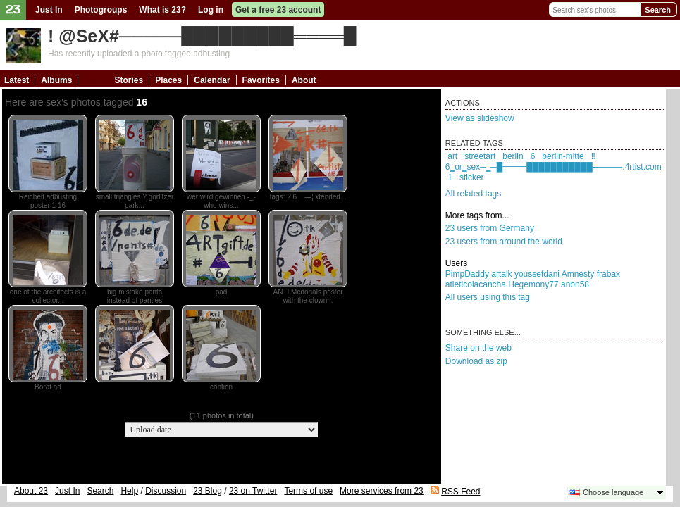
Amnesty (578, 274)
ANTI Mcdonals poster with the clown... (308, 296)
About (304, 80)
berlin (512, 156)
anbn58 (575, 284)
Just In (49, 10)
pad (222, 292)
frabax (608, 274)
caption (221, 387)
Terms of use (308, 491)
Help (129, 491)
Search (658, 10)
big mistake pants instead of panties (134, 296)
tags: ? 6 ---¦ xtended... (308, 197)
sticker (471, 177)
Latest (16, 80)
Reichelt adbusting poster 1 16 (48, 201)
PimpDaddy (467, 274)
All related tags (473, 194)
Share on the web (478, 348)
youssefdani (537, 274)
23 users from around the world (503, 241)
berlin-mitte (562, 156)
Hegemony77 (533, 284)
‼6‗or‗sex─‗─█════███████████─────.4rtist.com (553, 161)
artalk (501, 274)
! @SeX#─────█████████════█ (202, 36)
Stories (128, 80)
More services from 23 (382, 491)
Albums (56, 80)
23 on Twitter (253, 491)
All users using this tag (487, 297)
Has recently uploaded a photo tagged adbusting (139, 53)
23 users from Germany (489, 228)
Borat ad (48, 387)
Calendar (212, 80)
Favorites (261, 80)
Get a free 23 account (278, 10)
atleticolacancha (475, 284)
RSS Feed (460, 491)
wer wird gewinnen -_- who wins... (221, 201)
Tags (93, 80)
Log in (210, 10)
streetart (479, 156)
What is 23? (162, 10)
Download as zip (476, 361)
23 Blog (207, 491)
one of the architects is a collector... (48, 296)
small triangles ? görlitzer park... (135, 201)
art (452, 156)
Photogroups (101, 10)
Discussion (165, 491)
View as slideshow (479, 118)
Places (168, 80)
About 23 (31, 491)
